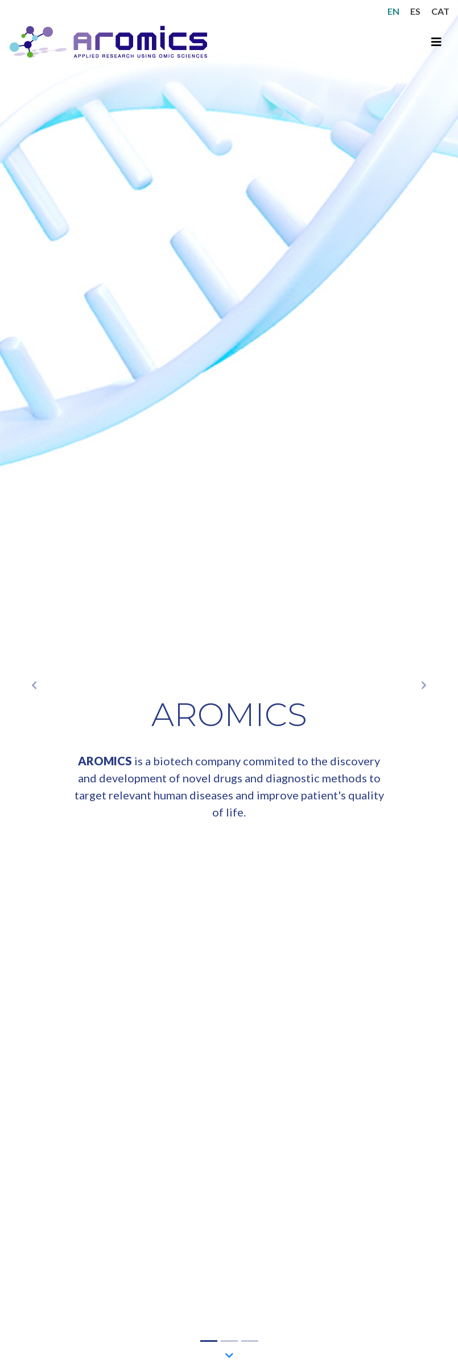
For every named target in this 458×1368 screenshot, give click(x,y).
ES (415, 11)
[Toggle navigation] (436, 42)
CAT (440, 11)
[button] (34, 684)
